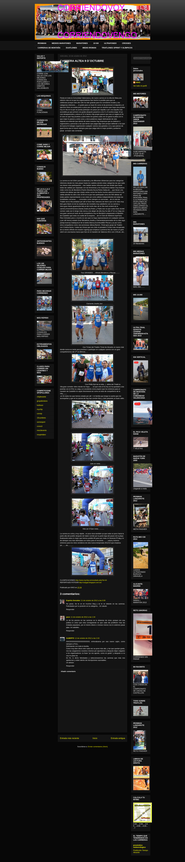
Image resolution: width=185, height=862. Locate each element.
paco (68, 617)
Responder (70, 609)
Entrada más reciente (69, 738)
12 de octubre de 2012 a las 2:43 (87, 638)
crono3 (39, 426)
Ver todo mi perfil (140, 86)
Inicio (95, 738)
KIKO (138, 82)
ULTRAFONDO (110, 43)
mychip (40, 409)
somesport (41, 422)
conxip (39, 414)
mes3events (42, 430)
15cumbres (41, 418)
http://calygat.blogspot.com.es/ (90, 582)
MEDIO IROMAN (89, 48)
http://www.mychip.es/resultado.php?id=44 (91, 580)
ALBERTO (70, 638)
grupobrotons (42, 401)
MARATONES (82, 43)
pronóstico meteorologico (139, 846)
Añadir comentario (68, 671)
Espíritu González (73, 600)
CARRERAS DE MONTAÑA (49, 48)
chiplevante (41, 397)
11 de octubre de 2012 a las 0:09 (93, 600)
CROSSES (126, 43)
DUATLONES (71, 48)
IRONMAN (42, 43)
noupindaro (41, 435)
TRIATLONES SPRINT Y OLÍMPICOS (117, 48)
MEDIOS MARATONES (61, 43)
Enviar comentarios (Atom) (98, 747)
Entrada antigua (118, 738)
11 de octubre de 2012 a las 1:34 (83, 617)
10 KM (96, 43)
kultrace (40, 405)
